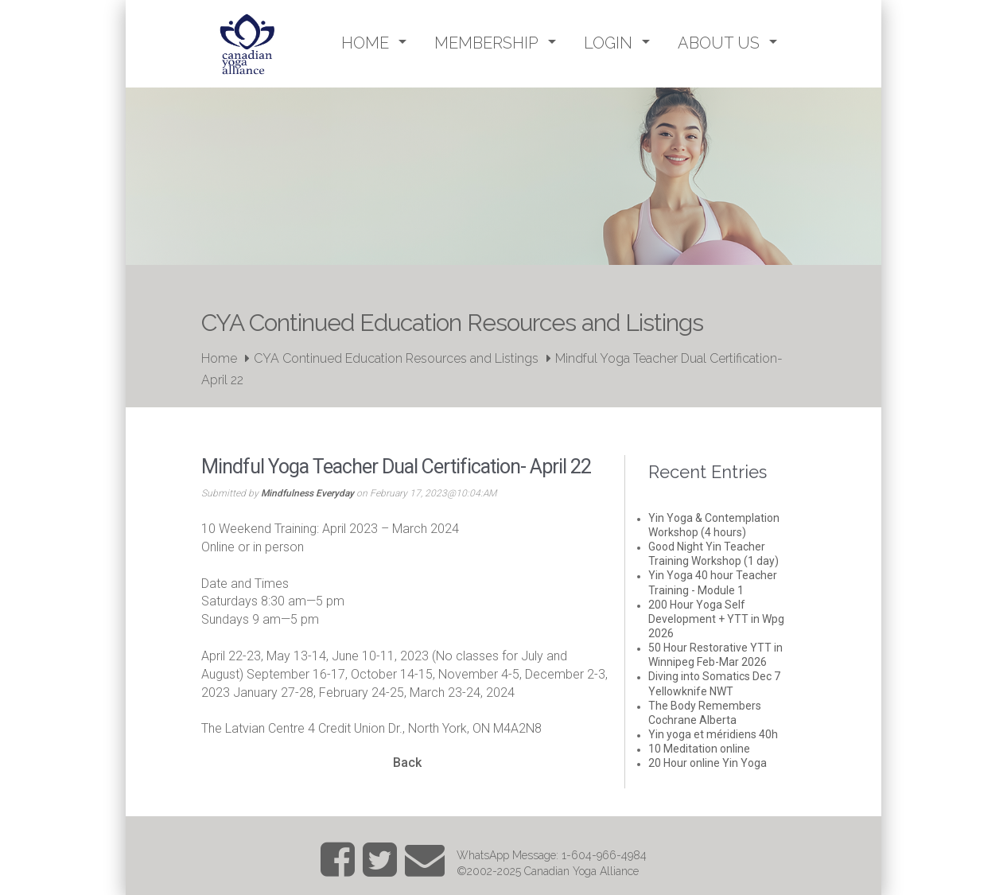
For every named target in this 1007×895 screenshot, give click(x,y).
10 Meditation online (699, 748)
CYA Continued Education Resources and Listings (396, 358)
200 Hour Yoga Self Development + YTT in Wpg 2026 (716, 619)
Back (407, 762)
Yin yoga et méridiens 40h (713, 734)
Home (219, 358)
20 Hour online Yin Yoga (707, 763)
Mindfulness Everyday (307, 493)
